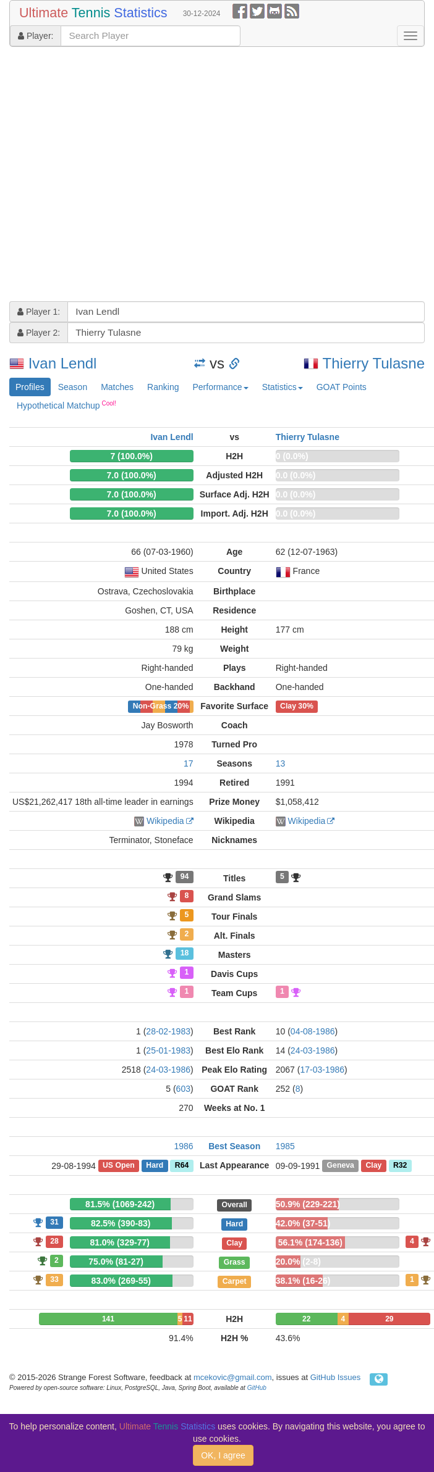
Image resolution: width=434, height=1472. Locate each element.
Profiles (30, 387)
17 (189, 763)
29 (389, 1319)
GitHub (256, 1387)
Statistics (282, 387)
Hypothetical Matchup (66, 404)
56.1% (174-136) (310, 1242)
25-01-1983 (168, 1050)
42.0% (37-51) (303, 1223)
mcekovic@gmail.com (233, 1377)
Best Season (234, 1146)
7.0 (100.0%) (131, 475)
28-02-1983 (168, 1031)
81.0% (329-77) (120, 1242)
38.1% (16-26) (303, 1281)
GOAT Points (342, 387)
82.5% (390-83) (121, 1223)
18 (185, 953)
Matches (117, 387)
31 (54, 1222)
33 (54, 1279)
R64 (182, 1166)
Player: (35, 36)
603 (183, 1089)
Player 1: (38, 312)
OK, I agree (223, 1455)
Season (72, 387)
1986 (183, 1146)
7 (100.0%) (131, 456)
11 (188, 1319)
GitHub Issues (335, 1377)
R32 (400, 1166)
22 (306, 1319)
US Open (119, 1166)
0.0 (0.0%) (296, 475)
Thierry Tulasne (374, 363)
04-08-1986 (313, 1031)
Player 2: (38, 333)
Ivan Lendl (62, 363)
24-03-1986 (313, 1050)
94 (185, 877)
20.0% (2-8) (298, 1261)
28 (54, 1241)
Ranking (163, 387)
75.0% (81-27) (115, 1261)
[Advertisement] (116, 175)
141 (108, 1319)
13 (281, 763)
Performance (220, 387)
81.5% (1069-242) (120, 1204)
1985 (285, 1146)
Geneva (340, 1166)
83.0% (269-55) (121, 1281)
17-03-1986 (322, 1070)
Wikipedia (165, 821)
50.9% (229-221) (308, 1204)
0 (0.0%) (292, 456)
